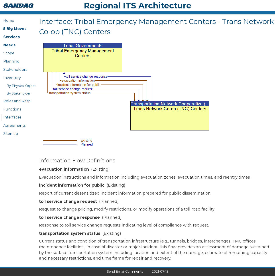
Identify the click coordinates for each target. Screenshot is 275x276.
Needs (9, 45)
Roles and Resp (17, 101)
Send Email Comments (125, 272)
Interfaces (12, 117)
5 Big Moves (14, 29)
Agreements (14, 125)
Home (8, 20)
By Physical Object (21, 86)
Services (11, 37)
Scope (8, 53)
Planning (11, 61)
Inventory (12, 78)
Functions (12, 109)
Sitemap (10, 134)
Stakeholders (15, 69)
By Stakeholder (18, 93)
